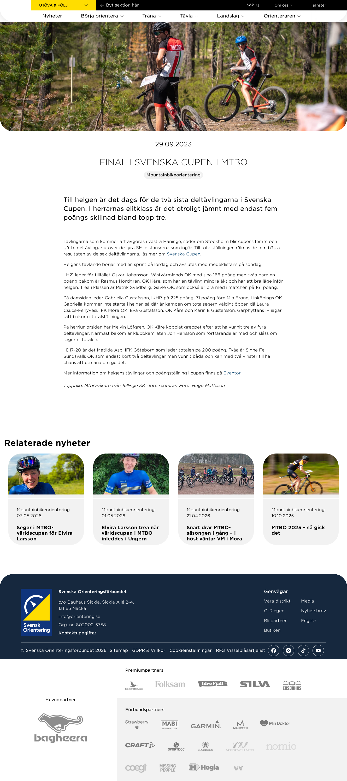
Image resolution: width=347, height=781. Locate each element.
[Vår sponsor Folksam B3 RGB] (170, 685)
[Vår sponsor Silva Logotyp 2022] (255, 685)
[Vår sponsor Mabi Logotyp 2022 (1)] (169, 724)
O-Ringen (274, 610)
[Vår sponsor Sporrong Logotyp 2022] (205, 746)
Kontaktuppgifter (77, 632)
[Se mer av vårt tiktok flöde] (303, 650)
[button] (63, 5)
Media (307, 601)
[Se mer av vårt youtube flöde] (318, 650)
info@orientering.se (79, 616)
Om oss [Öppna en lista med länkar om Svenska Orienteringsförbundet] (284, 5)
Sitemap (119, 650)
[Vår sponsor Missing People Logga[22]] (167, 768)
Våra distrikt (277, 601)
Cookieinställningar (190, 650)
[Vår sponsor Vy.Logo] (238, 768)
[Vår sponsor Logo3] (136, 768)
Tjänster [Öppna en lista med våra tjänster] (318, 5)
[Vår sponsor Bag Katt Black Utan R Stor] (60, 728)
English (308, 620)
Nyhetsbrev (313, 610)
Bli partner (275, 620)
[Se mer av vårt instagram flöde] (288, 650)
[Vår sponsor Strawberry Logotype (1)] (136, 724)
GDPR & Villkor (148, 650)
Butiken (272, 630)
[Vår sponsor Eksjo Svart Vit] (292, 685)
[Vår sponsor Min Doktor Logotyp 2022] (275, 724)
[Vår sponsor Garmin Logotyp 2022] (206, 724)
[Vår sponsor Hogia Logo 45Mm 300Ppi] (204, 768)
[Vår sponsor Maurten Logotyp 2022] (240, 724)
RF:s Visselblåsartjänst (240, 650)
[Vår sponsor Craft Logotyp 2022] (140, 746)
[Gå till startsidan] (24, 11)
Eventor (232, 373)
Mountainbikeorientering (173, 174)
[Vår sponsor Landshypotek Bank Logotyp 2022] (134, 685)
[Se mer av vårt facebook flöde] (273, 650)
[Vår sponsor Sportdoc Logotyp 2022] (176, 746)
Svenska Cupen (183, 254)
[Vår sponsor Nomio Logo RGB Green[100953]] (281, 746)
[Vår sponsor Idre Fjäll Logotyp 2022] (213, 685)
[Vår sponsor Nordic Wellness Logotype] (240, 746)
